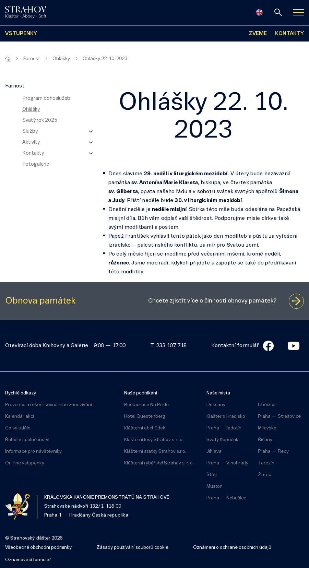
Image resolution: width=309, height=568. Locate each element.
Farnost (31, 59)
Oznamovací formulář (28, 560)
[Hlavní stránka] (8, 59)
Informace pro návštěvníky (33, 451)
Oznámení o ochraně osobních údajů (232, 547)
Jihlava (214, 451)
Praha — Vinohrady (227, 463)
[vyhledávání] (278, 12)
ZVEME (258, 33)
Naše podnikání (140, 393)
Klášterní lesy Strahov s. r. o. (153, 440)
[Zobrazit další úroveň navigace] (91, 131)
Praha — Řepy (273, 451)
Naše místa (218, 393)
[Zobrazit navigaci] (298, 12)
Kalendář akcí (19, 416)
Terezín (266, 463)
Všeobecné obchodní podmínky (38, 547)
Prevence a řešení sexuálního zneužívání (48, 405)
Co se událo (18, 428)
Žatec (264, 475)
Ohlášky (61, 59)
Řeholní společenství (27, 440)
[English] (259, 12)
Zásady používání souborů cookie (132, 547)
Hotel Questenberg (144, 416)
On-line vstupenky (24, 463)
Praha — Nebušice (226, 498)
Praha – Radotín (223, 428)
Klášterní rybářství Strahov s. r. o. (159, 463)
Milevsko (267, 428)
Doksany (215, 405)
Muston (214, 486)
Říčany (265, 440)
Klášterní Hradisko (225, 416)
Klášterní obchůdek (144, 428)
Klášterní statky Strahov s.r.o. (155, 451)
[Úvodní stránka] (25, 12)
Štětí (211, 475)
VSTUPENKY (21, 33)
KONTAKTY (289, 33)
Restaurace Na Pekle (146, 405)
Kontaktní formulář (235, 345)
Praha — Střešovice (279, 416)
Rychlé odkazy (20, 393)
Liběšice (266, 405)
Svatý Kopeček (222, 440)
